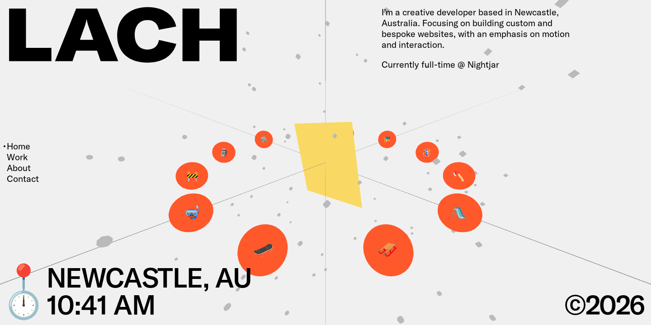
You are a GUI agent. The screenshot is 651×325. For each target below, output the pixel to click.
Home (18, 146)
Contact (23, 178)
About (19, 167)
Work (17, 157)
